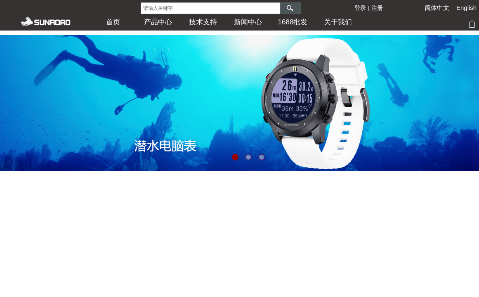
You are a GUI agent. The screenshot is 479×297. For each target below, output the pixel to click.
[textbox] (210, 8)
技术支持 (203, 22)
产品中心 (158, 22)
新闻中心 (248, 22)
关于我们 (338, 22)
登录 (360, 8)
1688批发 (293, 22)
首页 (113, 22)
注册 (377, 8)
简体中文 (437, 8)
